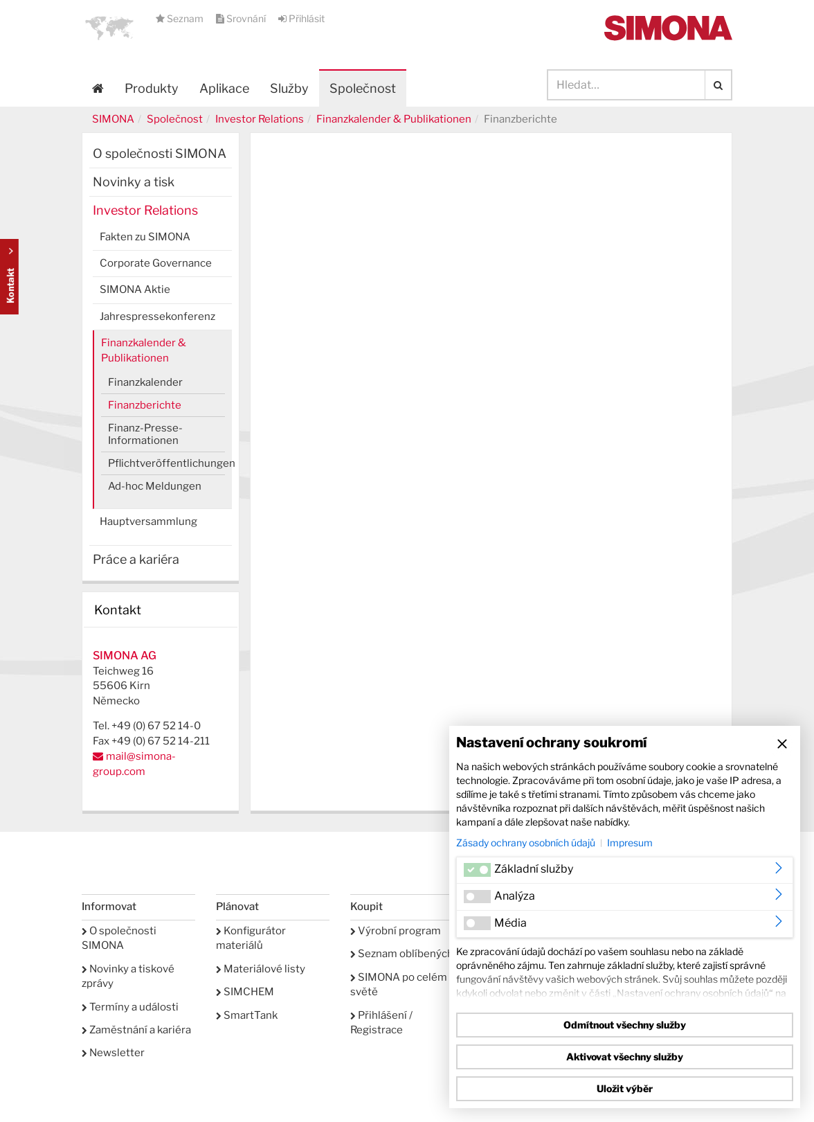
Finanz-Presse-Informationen (145, 434)
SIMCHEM (245, 992)
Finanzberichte (144, 405)
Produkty (152, 88)
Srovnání (242, 18)
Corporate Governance (156, 263)
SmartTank (247, 1015)
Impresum (630, 842)
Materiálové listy (260, 969)
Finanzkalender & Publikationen (393, 119)
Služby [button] (289, 88)
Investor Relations (259, 119)
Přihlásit (301, 18)
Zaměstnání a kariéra (136, 1030)
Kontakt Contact (9, 276)
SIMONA (113, 119)
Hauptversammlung (148, 521)
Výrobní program (395, 931)
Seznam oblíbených (401, 953)
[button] (109, 28)
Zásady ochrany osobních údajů (525, 842)
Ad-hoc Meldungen (154, 486)
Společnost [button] (362, 88)
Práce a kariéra (136, 559)
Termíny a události (130, 1007)
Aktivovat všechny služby (624, 1056)
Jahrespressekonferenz (157, 316)
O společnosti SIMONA (159, 153)
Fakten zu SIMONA (145, 237)
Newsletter (113, 1053)
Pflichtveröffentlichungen (166, 463)
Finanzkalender (145, 382)
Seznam (181, 18)
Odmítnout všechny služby (624, 1025)
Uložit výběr (625, 1088)
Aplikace (224, 88)
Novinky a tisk (133, 182)
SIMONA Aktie (135, 289)
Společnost (175, 119)
